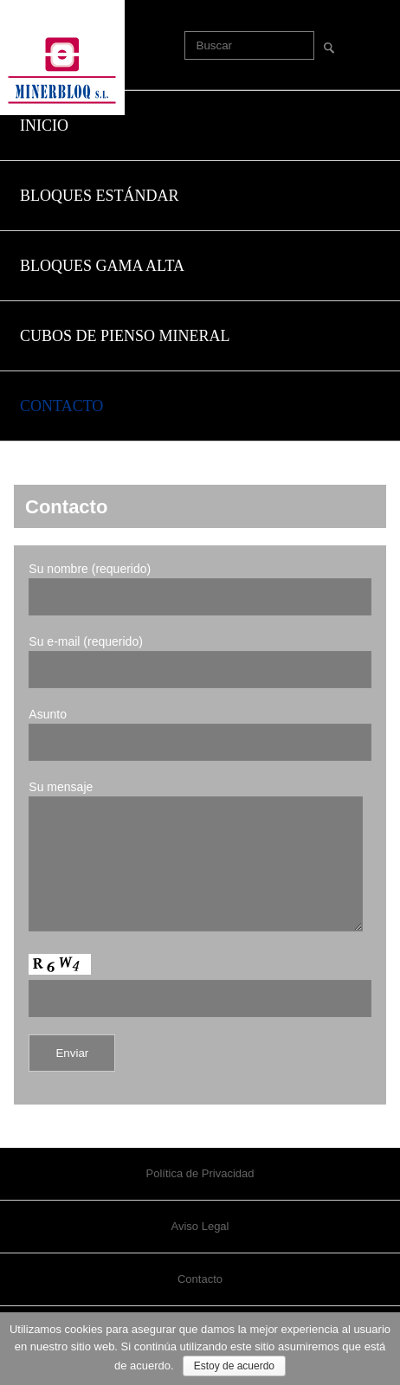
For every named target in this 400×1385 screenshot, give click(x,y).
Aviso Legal (200, 1252)
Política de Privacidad (199, 1199)
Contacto (200, 1304)
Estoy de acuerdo (234, 1366)
